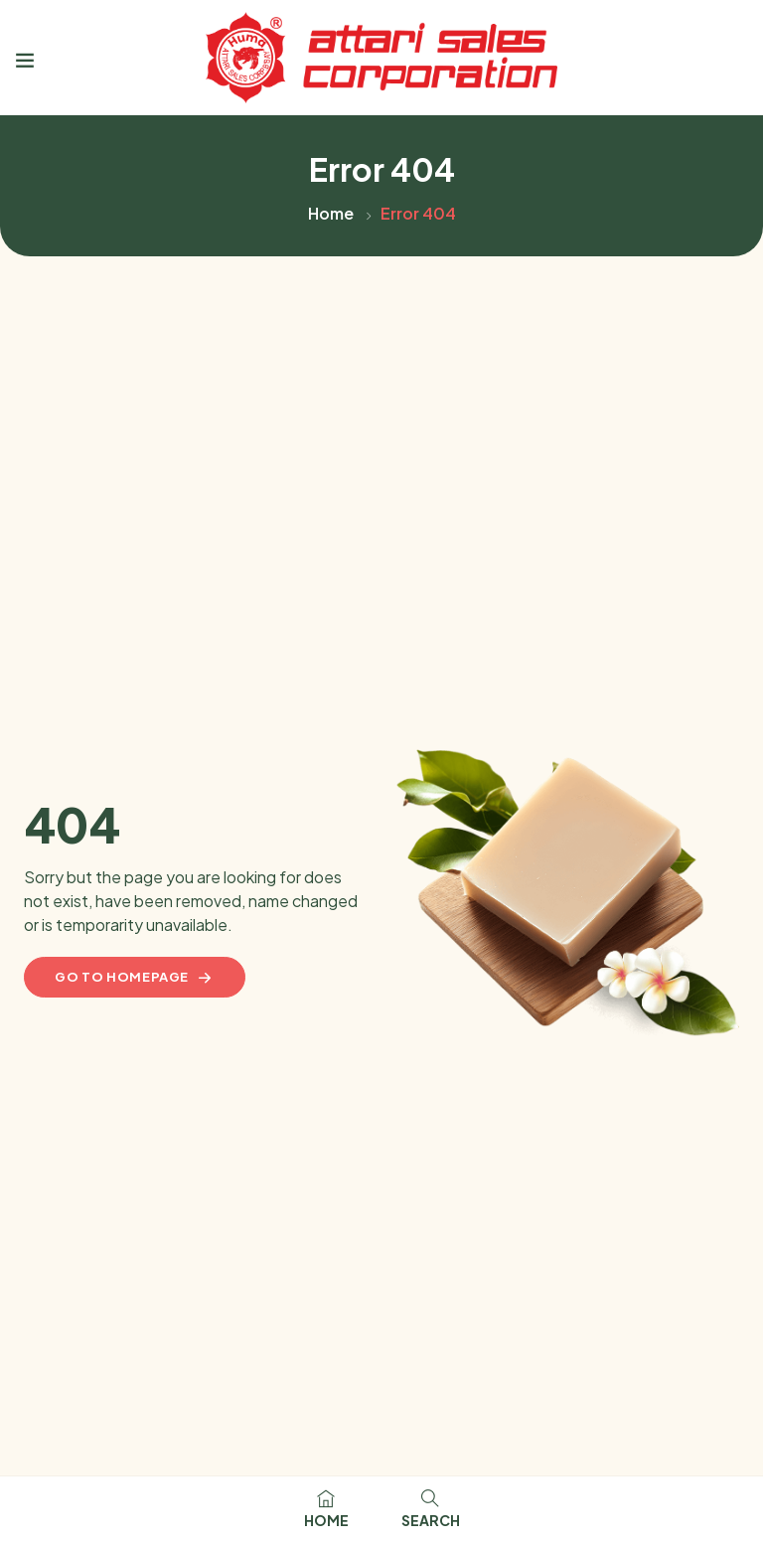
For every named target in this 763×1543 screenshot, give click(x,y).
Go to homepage (135, 978)
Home (331, 213)
